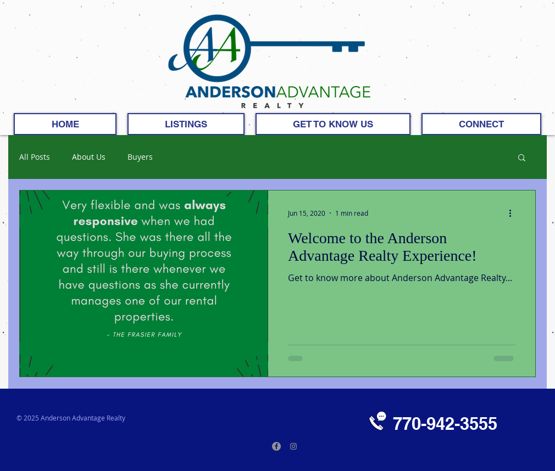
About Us (89, 157)
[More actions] (513, 213)
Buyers (140, 157)
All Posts (34, 157)
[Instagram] (293, 446)
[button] (522, 158)
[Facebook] (276, 446)
